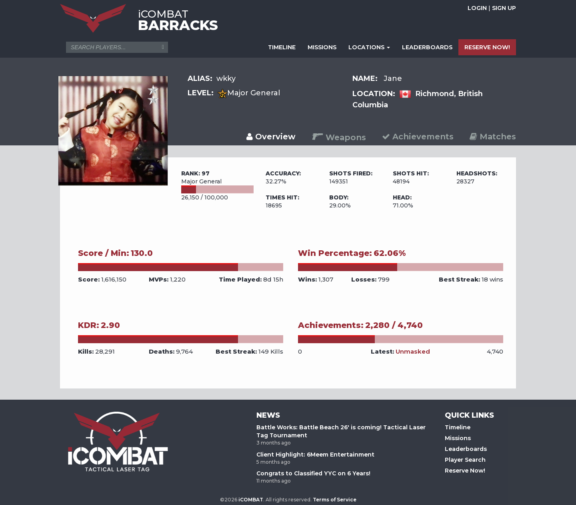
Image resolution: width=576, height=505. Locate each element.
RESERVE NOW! (487, 47)
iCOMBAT (250, 500)
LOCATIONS (369, 47)
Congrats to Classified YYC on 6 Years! (313, 473)
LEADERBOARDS (427, 47)
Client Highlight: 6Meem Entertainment (315, 454)
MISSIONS (322, 47)
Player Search (465, 459)
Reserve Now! (465, 470)
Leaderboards (466, 449)
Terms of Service (334, 500)
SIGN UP (504, 8)
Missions (458, 438)
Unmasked (413, 351)
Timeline (457, 427)
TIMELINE (282, 47)
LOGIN (477, 8)
